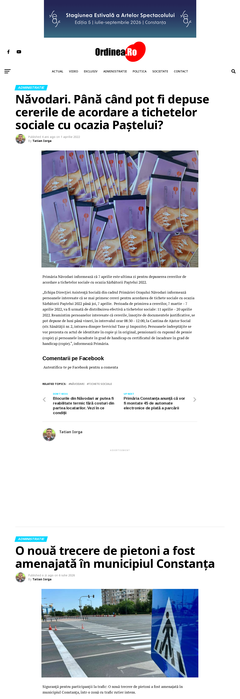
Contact (181, 71)
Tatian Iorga (41, 141)
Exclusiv (91, 71)
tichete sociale (100, 384)
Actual (57, 71)
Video (73, 71)
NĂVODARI (77, 384)
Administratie (115, 71)
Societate (160, 71)
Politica (139, 71)
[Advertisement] (119, 481)
